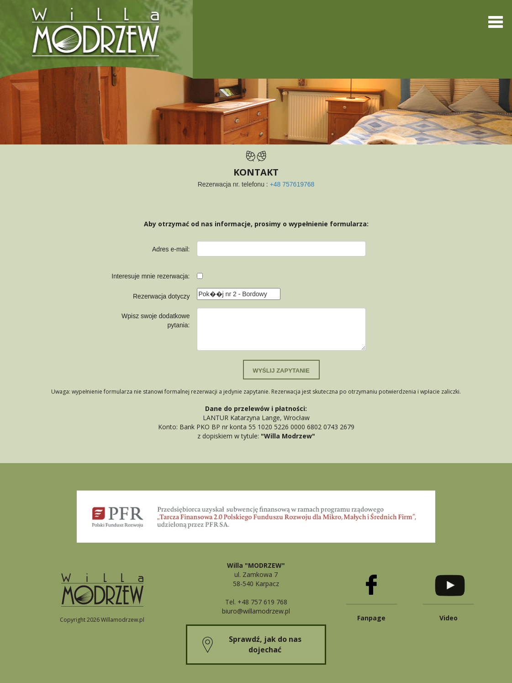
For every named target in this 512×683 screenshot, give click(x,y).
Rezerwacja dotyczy (161, 296)
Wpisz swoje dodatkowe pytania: (155, 320)
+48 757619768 (292, 184)
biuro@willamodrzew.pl (256, 611)
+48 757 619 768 (262, 602)
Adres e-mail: (171, 249)
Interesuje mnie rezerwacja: (150, 276)
